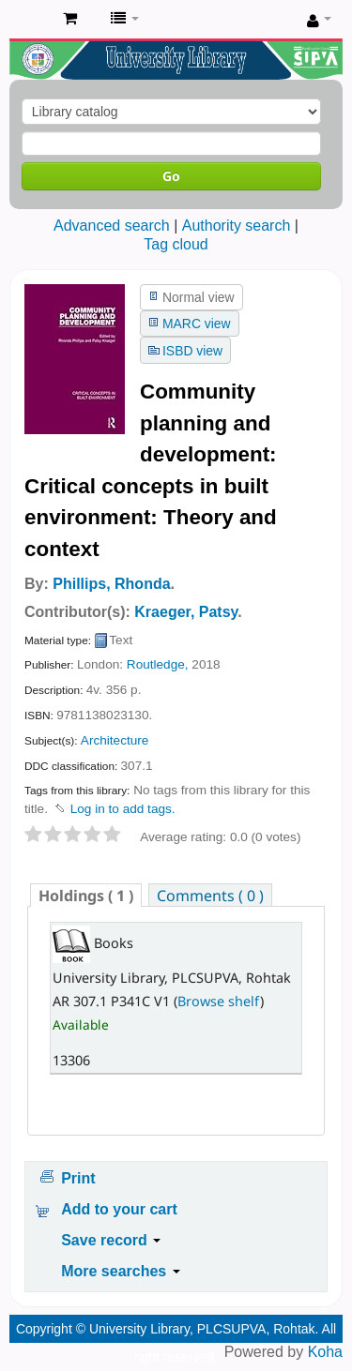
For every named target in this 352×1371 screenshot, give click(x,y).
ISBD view (192, 350)
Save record (111, 1240)
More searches (120, 1271)
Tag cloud (176, 244)
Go (171, 176)
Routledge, (158, 664)
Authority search (236, 226)
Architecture (115, 740)
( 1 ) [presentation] (85, 895)
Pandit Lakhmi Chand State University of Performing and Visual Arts (29, 19)
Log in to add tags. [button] (123, 809)
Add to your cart (119, 1209)
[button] (70, 19)
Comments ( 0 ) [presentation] (210, 895)
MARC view (196, 323)
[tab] (86, 895)
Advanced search (112, 226)
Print (78, 1178)
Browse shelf (218, 1001)
